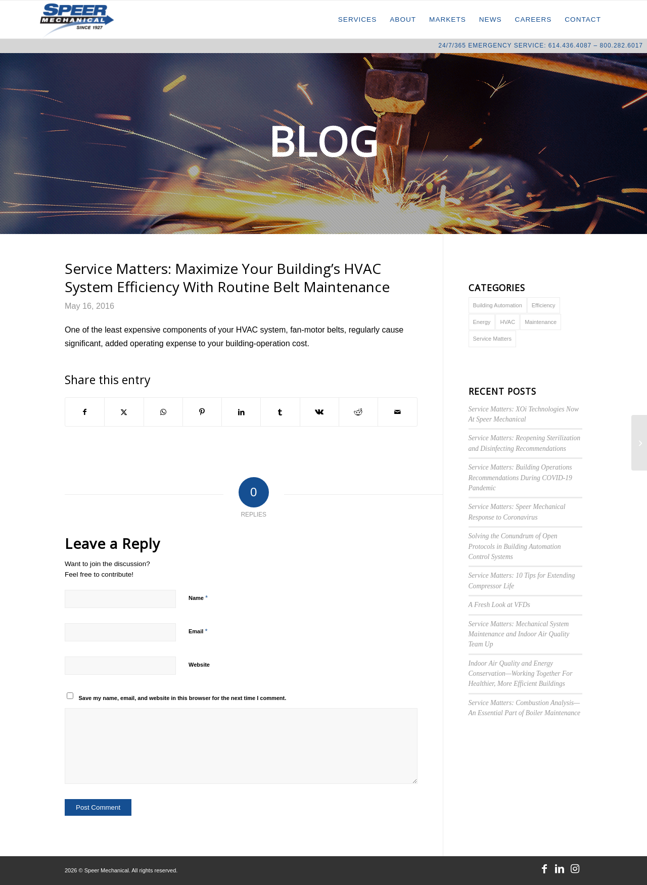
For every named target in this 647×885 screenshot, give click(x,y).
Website (199, 665)
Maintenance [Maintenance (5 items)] (541, 322)
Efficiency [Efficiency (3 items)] (544, 305)
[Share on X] (124, 412)
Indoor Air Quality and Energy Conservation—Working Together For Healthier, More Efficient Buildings (521, 674)
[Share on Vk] (319, 412)
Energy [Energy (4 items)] (482, 322)
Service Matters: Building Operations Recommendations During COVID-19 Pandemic (520, 477)
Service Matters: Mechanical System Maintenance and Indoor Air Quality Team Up (519, 634)
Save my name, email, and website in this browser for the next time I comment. (183, 698)
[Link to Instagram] (574, 868)
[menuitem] (358, 19)
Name (198, 597)
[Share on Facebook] (84, 412)
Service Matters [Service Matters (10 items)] (492, 339)
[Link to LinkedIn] (559, 868)
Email (198, 631)
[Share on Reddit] (358, 412)
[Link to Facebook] (544, 868)
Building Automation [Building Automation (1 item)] (497, 305)
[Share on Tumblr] (280, 412)
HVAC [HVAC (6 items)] (507, 322)
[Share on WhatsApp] (163, 412)
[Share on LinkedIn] (241, 412)
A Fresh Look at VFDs (499, 605)
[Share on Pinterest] (202, 412)
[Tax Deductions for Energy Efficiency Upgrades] (639, 443)
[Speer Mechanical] (77, 21)
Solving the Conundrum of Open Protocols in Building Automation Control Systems (515, 546)
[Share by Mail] (397, 412)
